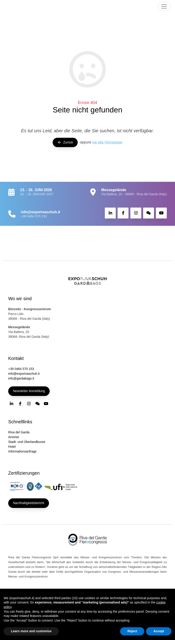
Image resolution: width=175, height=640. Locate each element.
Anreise (13, 437)
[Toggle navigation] (164, 6)
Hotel (12, 446)
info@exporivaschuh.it (24, 373)
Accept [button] (158, 631)
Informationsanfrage (22, 451)
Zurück (65, 142)
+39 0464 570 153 (34, 216)
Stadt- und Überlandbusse (26, 442)
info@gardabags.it (21, 378)
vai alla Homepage (107, 142)
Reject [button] (132, 631)
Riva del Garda (18, 432)
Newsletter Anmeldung (29, 391)
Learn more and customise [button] (31, 631)
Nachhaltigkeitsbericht (28, 503)
